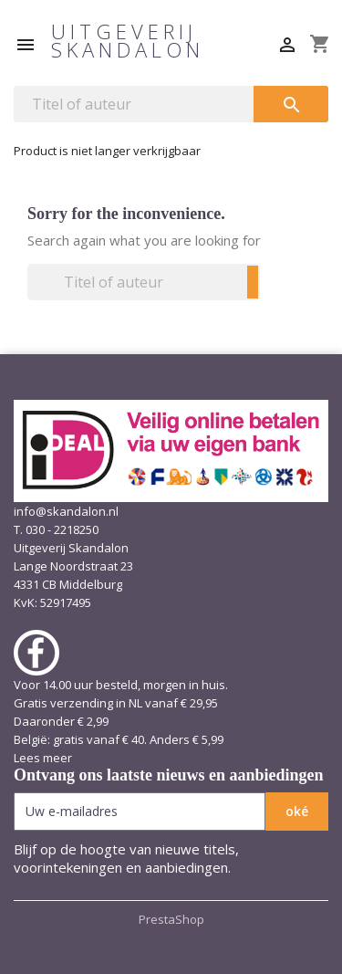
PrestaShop (171, 919)
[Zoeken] (134, 104)
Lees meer (43, 757)
